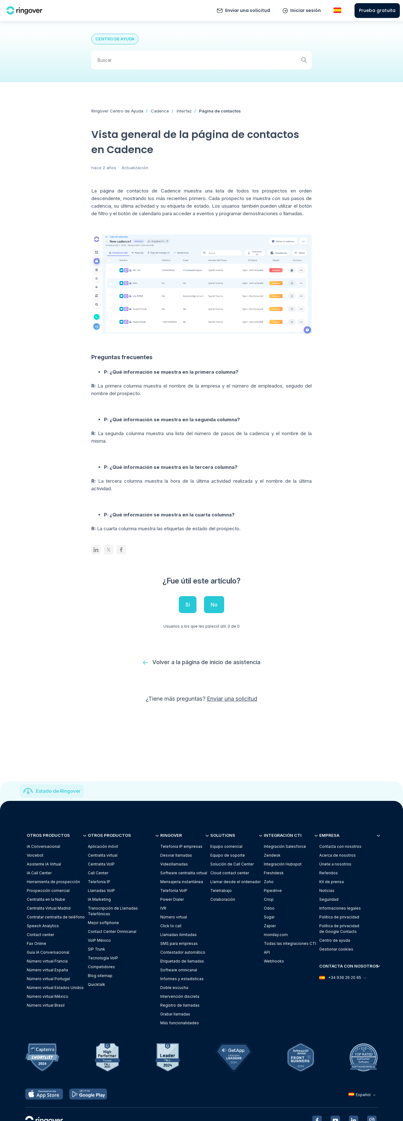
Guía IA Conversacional (48, 952)
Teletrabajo (221, 890)
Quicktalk (96, 984)
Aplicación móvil (103, 846)
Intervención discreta (179, 996)
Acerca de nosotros (337, 855)
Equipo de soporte (227, 855)
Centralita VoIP (101, 864)
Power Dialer (172, 899)
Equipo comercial (226, 846)
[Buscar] (201, 60)
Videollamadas (174, 864)
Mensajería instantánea (181, 881)
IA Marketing (99, 899)
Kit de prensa (331, 881)
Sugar (269, 917)
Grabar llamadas (175, 1014)
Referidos (328, 873)
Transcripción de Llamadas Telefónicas (113, 911)
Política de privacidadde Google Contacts (339, 928)
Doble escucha (174, 987)
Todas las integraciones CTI (290, 943)
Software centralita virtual (183, 873)
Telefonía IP (99, 881)
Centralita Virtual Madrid (49, 908)
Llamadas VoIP (101, 890)
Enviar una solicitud (247, 10)
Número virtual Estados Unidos (55, 987)
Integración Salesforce (285, 846)
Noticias (326, 890)
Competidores (101, 966)
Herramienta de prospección (53, 881)
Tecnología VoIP (103, 958)
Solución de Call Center (232, 864)
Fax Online (36, 943)
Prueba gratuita (377, 10)
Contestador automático (182, 952)
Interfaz (184, 110)
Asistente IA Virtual (44, 864)
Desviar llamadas (176, 855)
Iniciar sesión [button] (305, 10)
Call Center (98, 873)
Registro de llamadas (180, 1005)
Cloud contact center (229, 873)
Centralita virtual (102, 855)
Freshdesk (274, 873)
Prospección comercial (48, 890)
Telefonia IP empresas (181, 846)
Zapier (270, 925)
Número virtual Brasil (46, 1005)
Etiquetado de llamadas (182, 961)
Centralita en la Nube (46, 899)
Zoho (269, 881)
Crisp (269, 899)
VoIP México (99, 940)
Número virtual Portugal (48, 978)
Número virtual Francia (47, 961)
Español (363, 1094)
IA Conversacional (43, 846)
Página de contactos (220, 110)
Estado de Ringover (58, 791)
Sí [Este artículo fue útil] (187, 604)
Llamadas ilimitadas (178, 934)
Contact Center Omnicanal (112, 931)
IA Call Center (39, 873)
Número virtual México (47, 996)
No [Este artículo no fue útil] (214, 604)
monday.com (276, 934)
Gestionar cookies (336, 949)
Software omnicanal (178, 970)
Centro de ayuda (334, 940)
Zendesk (272, 855)
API (267, 952)
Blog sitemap (100, 975)
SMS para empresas (179, 943)
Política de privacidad (339, 917)
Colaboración (222, 899)
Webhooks (274, 961)
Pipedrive (273, 890)
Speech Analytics (43, 925)
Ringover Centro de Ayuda (117, 110)
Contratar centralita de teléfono (56, 917)
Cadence (160, 110)
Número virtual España (47, 970)
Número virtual (173, 917)
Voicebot (35, 855)
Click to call (170, 925)
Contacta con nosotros (340, 846)
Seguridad (328, 899)
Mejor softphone (103, 922)
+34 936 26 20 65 (342, 977)
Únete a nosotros (335, 864)
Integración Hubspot (283, 864)
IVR (163, 908)
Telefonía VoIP (173, 890)
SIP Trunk (96, 949)
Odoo (269, 908)
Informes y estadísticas (182, 978)
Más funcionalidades (179, 1022)
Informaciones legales (340, 908)
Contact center (40, 934)
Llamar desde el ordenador (235, 881)
